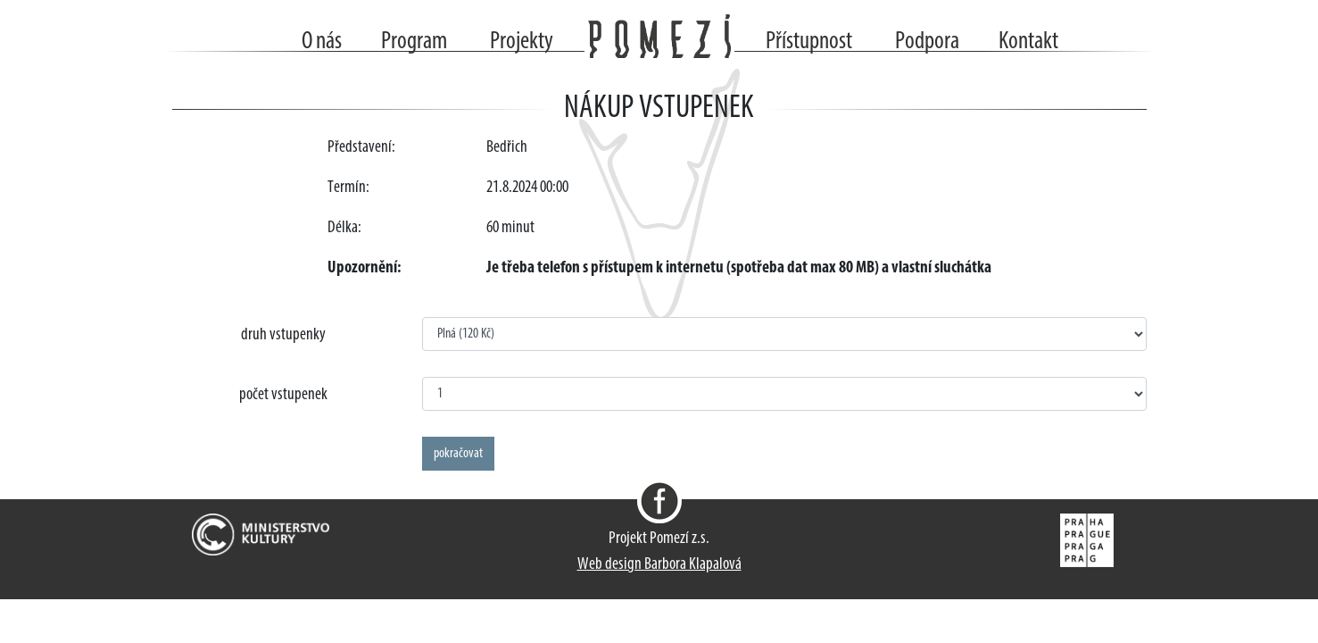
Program (414, 41)
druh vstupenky (283, 335)
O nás (321, 41)
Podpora (927, 41)
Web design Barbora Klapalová (659, 564)
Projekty (521, 41)
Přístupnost (809, 41)
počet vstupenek (283, 395)
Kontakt (1028, 41)
